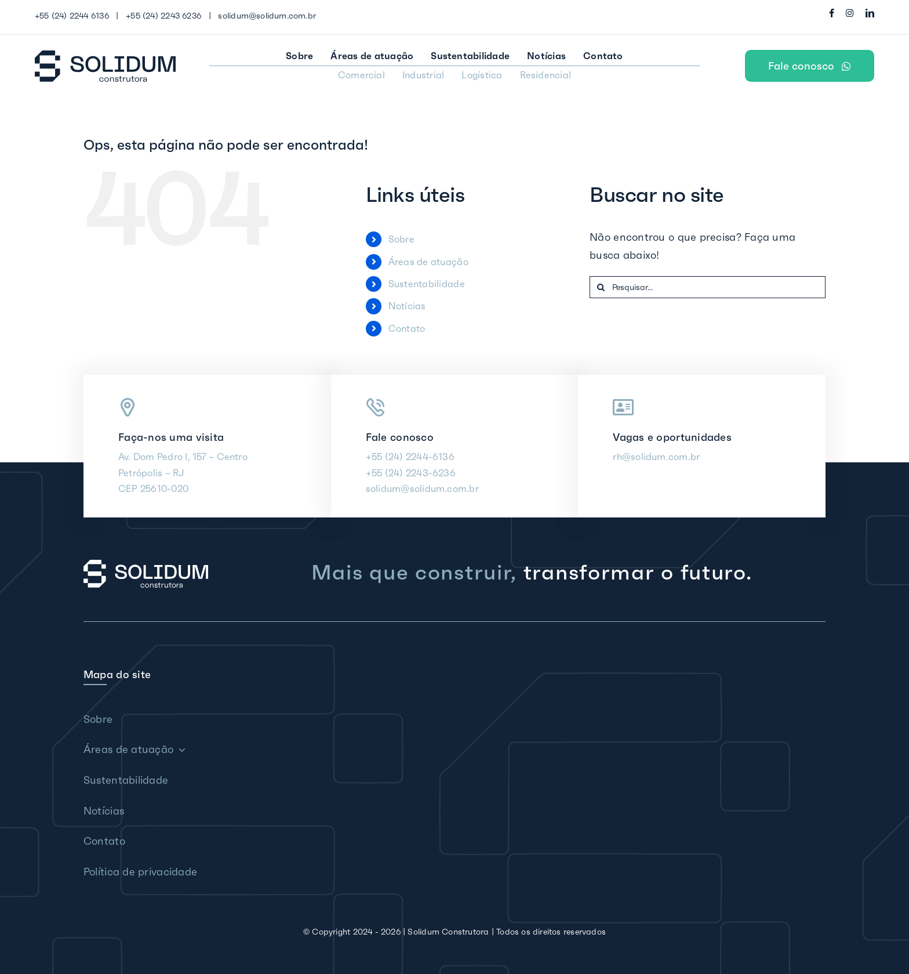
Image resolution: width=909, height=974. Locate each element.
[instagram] (849, 13)
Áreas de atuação (428, 261)
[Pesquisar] (601, 287)
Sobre (401, 239)
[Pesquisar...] (708, 287)
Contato (407, 328)
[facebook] (831, 13)
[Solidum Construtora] (105, 55)
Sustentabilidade (426, 283)
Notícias (407, 306)
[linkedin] (870, 13)
